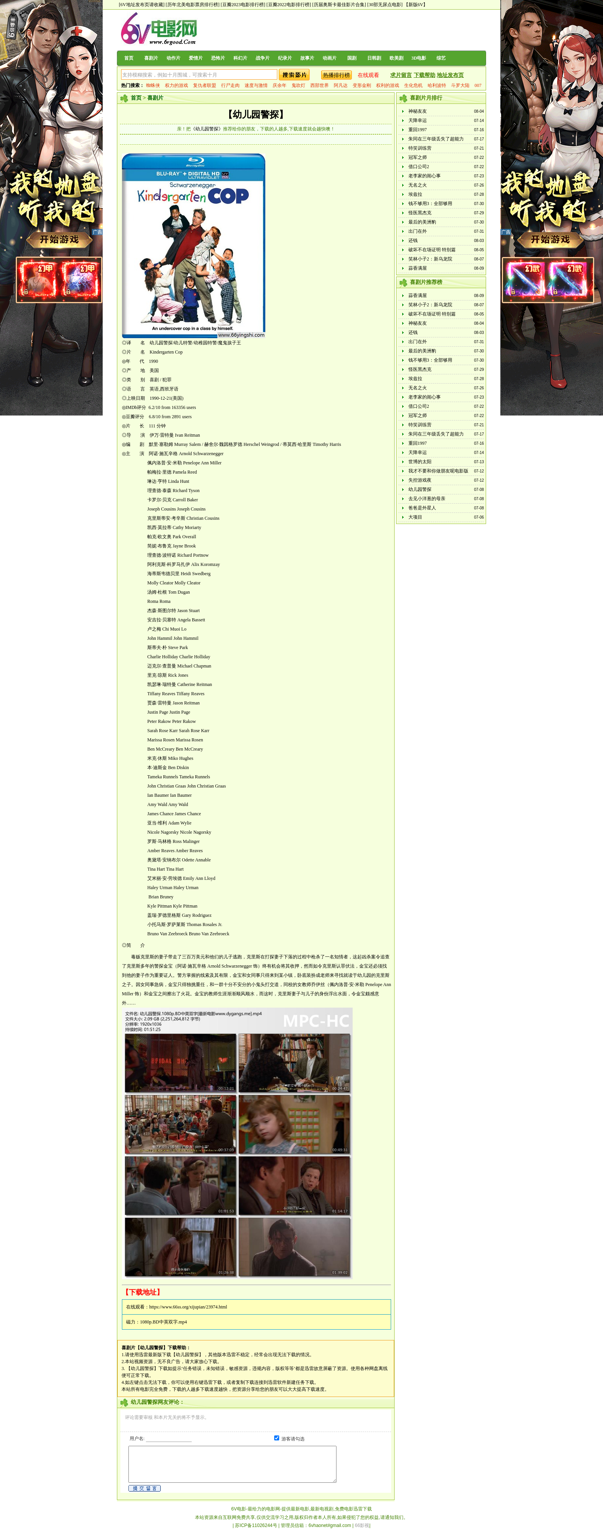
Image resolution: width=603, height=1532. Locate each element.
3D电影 (418, 58)
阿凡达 (341, 85)
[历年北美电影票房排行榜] (193, 4)
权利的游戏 (387, 85)
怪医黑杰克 (419, 212)
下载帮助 (424, 75)
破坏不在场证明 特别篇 (432, 249)
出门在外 (417, 231)
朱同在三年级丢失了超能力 (436, 139)
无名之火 (417, 185)
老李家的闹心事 (424, 176)
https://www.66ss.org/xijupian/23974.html (188, 1307)
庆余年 (280, 85)
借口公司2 (418, 166)
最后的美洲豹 (422, 222)
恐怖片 (218, 58)
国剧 (351, 58)
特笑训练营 (419, 148)
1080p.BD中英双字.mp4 (163, 1322)
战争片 (263, 58)
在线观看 (368, 75)
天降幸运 (417, 120)
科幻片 (240, 58)
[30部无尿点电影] (385, 4)
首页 (128, 58)
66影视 (362, 1525)
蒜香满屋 (417, 268)
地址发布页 (450, 75)
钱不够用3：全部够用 (430, 203)
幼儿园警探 (419, 489)
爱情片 (196, 58)
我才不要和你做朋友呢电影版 (438, 471)
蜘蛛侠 (153, 85)
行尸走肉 (230, 85)
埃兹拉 (415, 194)
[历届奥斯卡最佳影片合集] (339, 4)
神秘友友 (417, 111)
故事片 (307, 58)
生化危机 (413, 85)
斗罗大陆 (460, 85)
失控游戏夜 (419, 480)
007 (478, 85)
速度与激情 (256, 85)
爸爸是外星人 (422, 508)
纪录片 (285, 58)
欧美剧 (396, 58)
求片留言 (401, 75)
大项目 (415, 517)
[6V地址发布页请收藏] (142, 4)
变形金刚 (362, 85)
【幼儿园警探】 (255, 115)
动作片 (173, 58)
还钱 (413, 240)
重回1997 (417, 129)
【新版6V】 (416, 4)
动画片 (329, 58)
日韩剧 (374, 58)
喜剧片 (151, 58)
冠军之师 (417, 157)
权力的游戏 (176, 85)
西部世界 (319, 85)
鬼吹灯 (298, 85)
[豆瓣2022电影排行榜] (289, 4)
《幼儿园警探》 (207, 129)
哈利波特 (437, 85)
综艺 (441, 58)
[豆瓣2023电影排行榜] (243, 4)
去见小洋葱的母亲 (426, 498)
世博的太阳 (419, 461)
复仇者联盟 (204, 85)
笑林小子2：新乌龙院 (430, 259)
